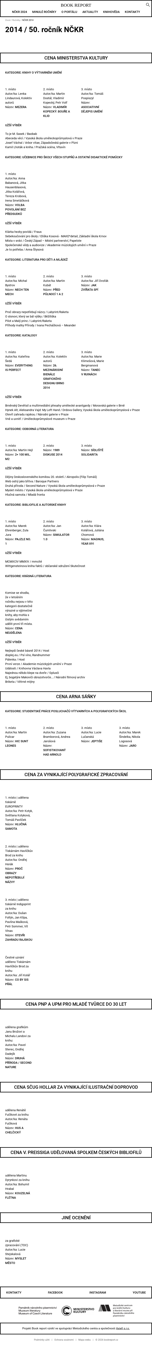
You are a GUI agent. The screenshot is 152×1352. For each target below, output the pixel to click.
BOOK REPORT (76, 5)
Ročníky (16, 20)
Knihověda (111, 12)
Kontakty (132, 12)
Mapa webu (84, 1339)
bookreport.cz (111, 1339)
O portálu (69, 12)
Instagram (97, 1292)
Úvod (7, 20)
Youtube (139, 1292)
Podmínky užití (42, 1339)
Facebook (55, 1292)
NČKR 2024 (19, 12)
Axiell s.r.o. (123, 1328)
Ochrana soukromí (64, 1339)
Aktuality (90, 12)
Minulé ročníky (44, 12)
